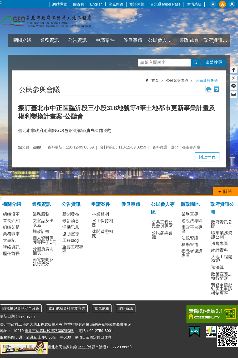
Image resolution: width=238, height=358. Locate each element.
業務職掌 (11, 234)
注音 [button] (216, 89)
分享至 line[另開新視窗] (233, 86)
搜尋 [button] (195, 63)
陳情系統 (194, 4)
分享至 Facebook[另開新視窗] (233, 70)
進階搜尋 (213, 62)
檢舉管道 (189, 244)
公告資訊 (77, 40)
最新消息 (70, 220)
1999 (82, 347)
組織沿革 (11, 214)
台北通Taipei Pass (165, 4)
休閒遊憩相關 (102, 233)
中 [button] (222, 4)
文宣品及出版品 (43, 222)
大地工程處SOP (221, 258)
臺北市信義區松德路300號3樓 (49, 331)
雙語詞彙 (136, 4)
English (96, 4)
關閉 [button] (227, 191)
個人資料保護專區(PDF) (45, 240)
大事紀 (9, 240)
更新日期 (7, 316)
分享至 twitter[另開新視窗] (233, 78)
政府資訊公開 (217, 40)
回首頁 (78, 4)
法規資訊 (189, 238)
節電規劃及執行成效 (43, 261)
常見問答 (116, 4)
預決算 (217, 267)
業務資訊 (49, 40)
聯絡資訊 (11, 247)
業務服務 (41, 214)
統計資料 (219, 250)
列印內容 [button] (208, 89)
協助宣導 (70, 234)
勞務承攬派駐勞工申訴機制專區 (221, 289)
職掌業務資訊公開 (221, 235)
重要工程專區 (72, 249)
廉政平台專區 (191, 229)
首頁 (155, 80)
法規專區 (219, 243)
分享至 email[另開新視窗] (233, 94)
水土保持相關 (102, 222)
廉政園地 (188, 40)
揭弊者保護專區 (191, 253)
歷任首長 (11, 253)
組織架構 (11, 227)
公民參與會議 (207, 80)
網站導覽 (59, 4)
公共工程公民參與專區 (162, 224)
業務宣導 (189, 214)
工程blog (70, 240)
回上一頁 (207, 157)
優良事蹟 (132, 40)
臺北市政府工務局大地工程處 (46, 21)
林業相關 (100, 214)
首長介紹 (11, 220)
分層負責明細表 (43, 251)
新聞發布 (70, 214)
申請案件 (105, 40)
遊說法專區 (191, 220)
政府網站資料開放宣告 (66, 308)
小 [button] (213, 4)
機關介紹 (21, 40)
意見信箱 (101, 308)
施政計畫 (41, 231)
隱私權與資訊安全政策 (20, 308)
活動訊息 (70, 227)
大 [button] (232, 4)
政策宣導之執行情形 (221, 276)
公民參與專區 (161, 40)
